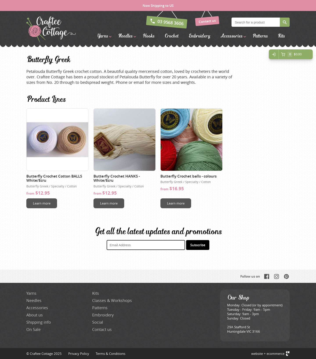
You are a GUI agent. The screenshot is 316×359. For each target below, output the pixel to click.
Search (285, 22)
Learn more (41, 203)
